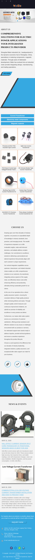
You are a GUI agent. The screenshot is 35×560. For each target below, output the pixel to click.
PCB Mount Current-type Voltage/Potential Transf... (9, 168)
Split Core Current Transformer (26, 146)
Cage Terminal (9, 556)
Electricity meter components (17, 119)
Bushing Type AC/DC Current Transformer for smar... (9, 191)
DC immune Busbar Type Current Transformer (26, 168)
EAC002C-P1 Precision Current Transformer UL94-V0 (9, 213)
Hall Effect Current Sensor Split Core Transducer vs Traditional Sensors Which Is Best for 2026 (16, 457)
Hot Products (29, 553)
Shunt (15, 556)
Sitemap (17, 555)
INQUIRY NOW (17, 522)
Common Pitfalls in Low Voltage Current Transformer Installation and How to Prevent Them (17, 502)
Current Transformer (17, 116)
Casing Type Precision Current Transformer (25, 190)
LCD (4, 556)
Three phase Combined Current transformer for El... (26, 213)
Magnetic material (17, 123)
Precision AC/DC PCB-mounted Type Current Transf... (9, 146)
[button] (15, 20)
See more (6, 73)
